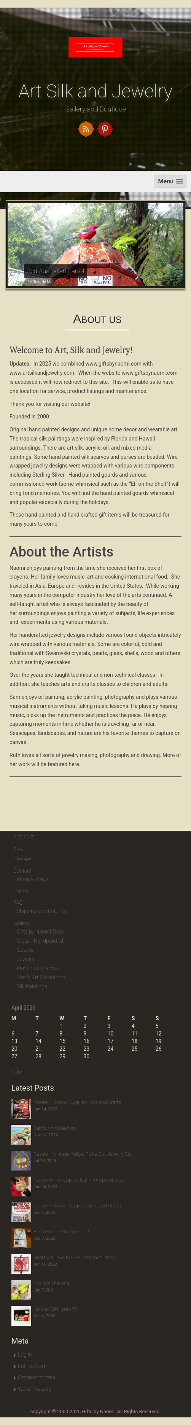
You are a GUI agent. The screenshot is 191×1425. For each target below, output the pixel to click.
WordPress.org (35, 1389)
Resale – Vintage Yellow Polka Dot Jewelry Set (82, 1154)
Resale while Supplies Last (61, 1231)
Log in (25, 1355)
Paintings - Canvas (38, 968)
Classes (22, 859)
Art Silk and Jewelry (96, 91)
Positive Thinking (51, 1283)
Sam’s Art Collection (54, 1128)
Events (21, 891)
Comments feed (36, 1377)
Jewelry (26, 959)
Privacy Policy (32, 879)
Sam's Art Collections (41, 977)
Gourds (25, 950)
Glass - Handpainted (40, 941)
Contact (22, 871)
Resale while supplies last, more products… (78, 1180)
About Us (23, 836)
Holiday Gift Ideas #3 (55, 1309)
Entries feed (31, 1366)
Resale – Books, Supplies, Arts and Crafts (77, 1102)
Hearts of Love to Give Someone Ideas (74, 1257)
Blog (18, 848)
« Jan (17, 1072)
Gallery (21, 923)
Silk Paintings (32, 986)
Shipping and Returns (41, 911)
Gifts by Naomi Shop (40, 932)
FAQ (17, 903)
